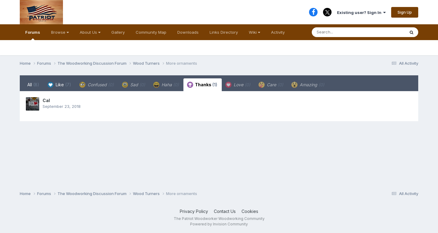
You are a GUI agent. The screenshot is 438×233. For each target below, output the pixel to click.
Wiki (254, 32)
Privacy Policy (194, 211)
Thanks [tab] (202, 85)
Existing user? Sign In (361, 12)
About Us (90, 32)
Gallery (118, 32)
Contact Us (225, 211)
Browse (60, 32)
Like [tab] (59, 85)
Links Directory (224, 32)
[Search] (346, 32)
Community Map (151, 32)
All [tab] (33, 84)
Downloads (188, 32)
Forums (32, 35)
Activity (278, 32)
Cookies (250, 211)
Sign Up (405, 12)
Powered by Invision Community (219, 224)
